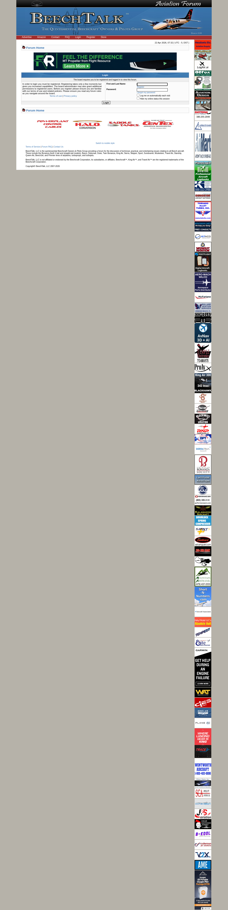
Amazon (41, 37)
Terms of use (56, 96)
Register (90, 37)
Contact (55, 37)
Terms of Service (33, 147)
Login (78, 37)
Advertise (27, 37)
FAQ (67, 37)
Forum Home (35, 47)
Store (104, 37)
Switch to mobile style (105, 143)
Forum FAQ (47, 147)
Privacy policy (70, 96)
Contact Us (58, 147)
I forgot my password (146, 92)
